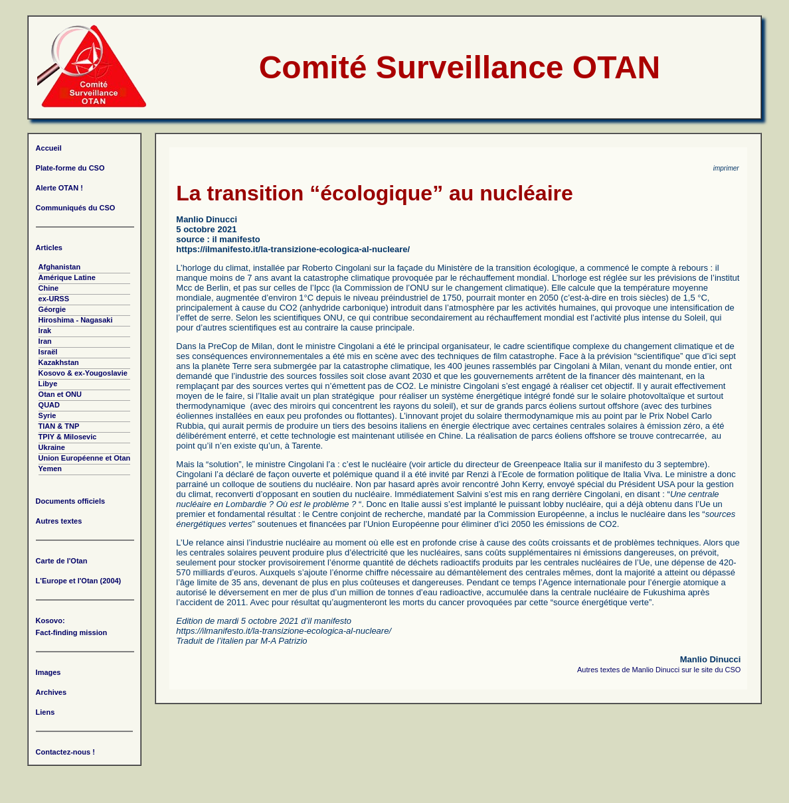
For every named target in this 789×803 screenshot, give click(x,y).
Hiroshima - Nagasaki (76, 320)
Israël (48, 352)
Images (48, 672)
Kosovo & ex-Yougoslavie (83, 373)
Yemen (50, 469)
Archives (51, 692)
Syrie (47, 415)
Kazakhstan (59, 362)
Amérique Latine (67, 277)
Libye (48, 384)
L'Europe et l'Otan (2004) (79, 581)
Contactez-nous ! (65, 752)
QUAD (49, 405)
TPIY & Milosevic (68, 437)
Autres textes (59, 521)
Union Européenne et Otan (85, 458)
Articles (49, 248)
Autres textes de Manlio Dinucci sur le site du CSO (659, 670)
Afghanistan (60, 267)
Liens (45, 712)
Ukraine (52, 447)
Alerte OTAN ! (59, 188)
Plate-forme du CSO (70, 168)
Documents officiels (71, 501)
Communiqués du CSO (76, 208)
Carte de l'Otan (62, 561)
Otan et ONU (60, 394)
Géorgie (52, 309)
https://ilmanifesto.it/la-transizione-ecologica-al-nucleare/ (293, 249)
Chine (49, 288)
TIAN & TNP (59, 426)
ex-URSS (54, 299)
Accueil (49, 148)
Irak (45, 330)
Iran (45, 341)
